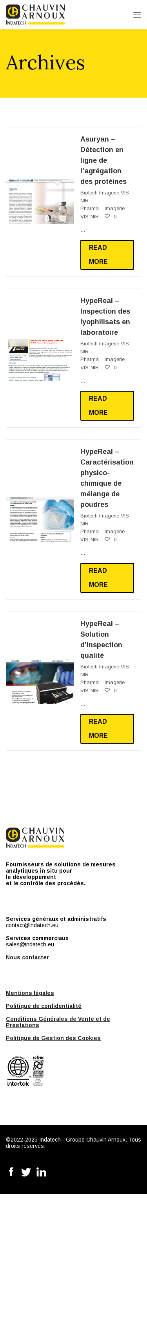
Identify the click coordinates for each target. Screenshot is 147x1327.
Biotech (89, 193)
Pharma (89, 208)
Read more (98, 254)
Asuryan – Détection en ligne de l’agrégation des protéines (103, 160)
